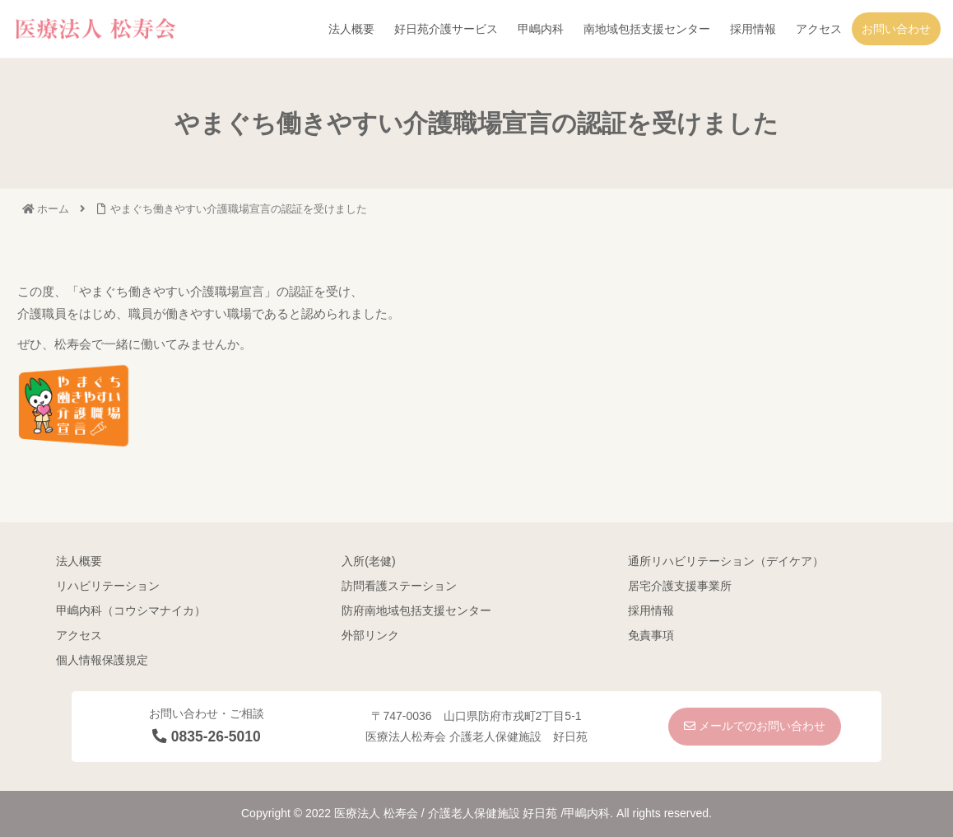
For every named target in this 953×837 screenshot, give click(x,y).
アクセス (79, 635)
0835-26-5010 (206, 736)
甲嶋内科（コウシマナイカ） (131, 610)
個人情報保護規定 (102, 659)
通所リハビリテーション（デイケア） (726, 561)
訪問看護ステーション (399, 585)
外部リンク (370, 635)
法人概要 (79, 561)
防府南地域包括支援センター (416, 610)
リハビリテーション (108, 585)
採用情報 (651, 610)
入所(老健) (368, 561)
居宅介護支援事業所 (680, 585)
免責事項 (651, 635)
